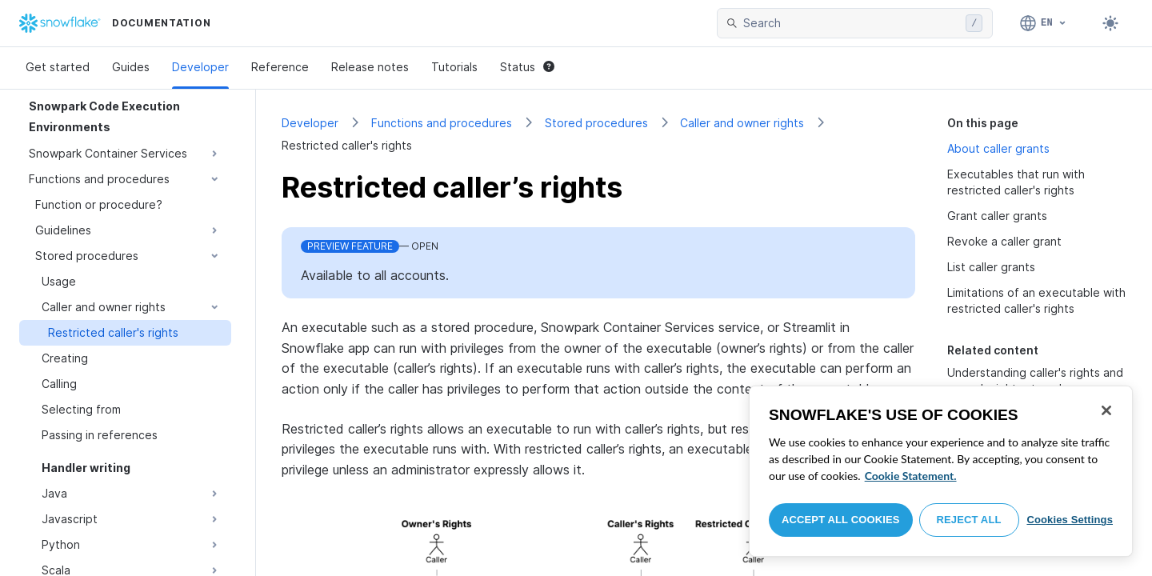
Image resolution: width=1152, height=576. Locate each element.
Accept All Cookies (841, 520)
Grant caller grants (997, 215)
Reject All (969, 520)
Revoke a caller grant (1004, 241)
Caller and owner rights (742, 123)
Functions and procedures (441, 123)
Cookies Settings (1069, 520)
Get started (58, 67)
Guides (131, 67)
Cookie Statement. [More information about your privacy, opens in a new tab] (911, 475)
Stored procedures (596, 123)
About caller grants (998, 148)
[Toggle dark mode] (1110, 23)
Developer (200, 67)
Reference (280, 67)
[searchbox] (851, 23)
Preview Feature (350, 246)
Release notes (370, 67)
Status (527, 67)
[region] (941, 471)
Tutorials (454, 67)
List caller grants (991, 267)
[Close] (1106, 410)
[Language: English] (1043, 23)
